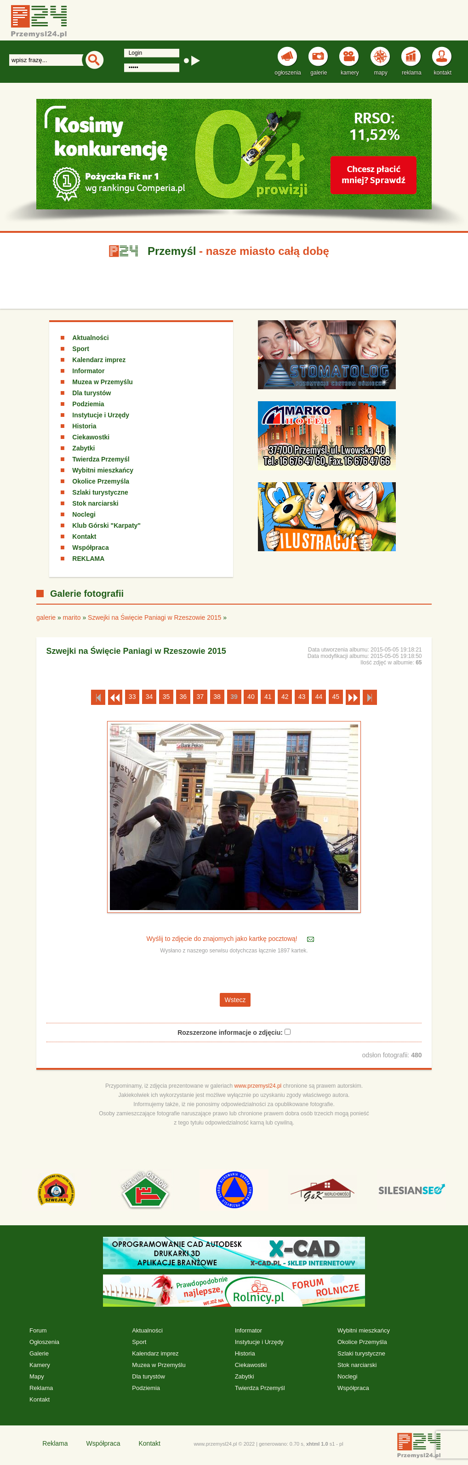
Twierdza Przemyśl (100, 459)
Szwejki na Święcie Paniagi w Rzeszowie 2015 (154, 617)
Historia (84, 426)
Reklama (41, 1387)
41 (268, 696)
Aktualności (90, 337)
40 (251, 696)
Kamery (39, 1364)
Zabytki (83, 448)
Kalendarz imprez (99, 359)
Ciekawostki (90, 437)
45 (336, 696)
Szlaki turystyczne (100, 492)
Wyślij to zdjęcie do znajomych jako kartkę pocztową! (222, 938)
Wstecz (235, 1000)
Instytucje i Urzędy (100, 415)
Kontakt (84, 536)
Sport (80, 348)
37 (200, 696)
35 (166, 696)
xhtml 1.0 (317, 1444)
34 (149, 696)
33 (132, 696)
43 (302, 696)
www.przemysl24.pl (258, 1086)
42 (285, 696)
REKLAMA (88, 558)
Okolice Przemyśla (100, 481)
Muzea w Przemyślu (102, 382)
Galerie (39, 1353)
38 (217, 696)
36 (183, 696)
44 (319, 696)
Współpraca (90, 547)
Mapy (36, 1376)
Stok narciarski (95, 503)
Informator (88, 371)
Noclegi (84, 514)
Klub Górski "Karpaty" (106, 525)
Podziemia (88, 404)
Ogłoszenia (44, 1341)
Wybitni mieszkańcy (102, 470)
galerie (46, 617)
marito (72, 617)
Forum (38, 1330)
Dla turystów (91, 393)
